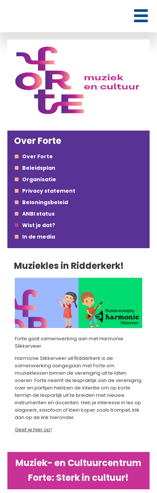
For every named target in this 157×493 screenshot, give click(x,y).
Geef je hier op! (33, 429)
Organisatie (39, 179)
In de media (38, 236)
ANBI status (38, 213)
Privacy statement (48, 191)
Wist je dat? (38, 225)
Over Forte (37, 156)
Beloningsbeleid (45, 202)
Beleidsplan (38, 168)
